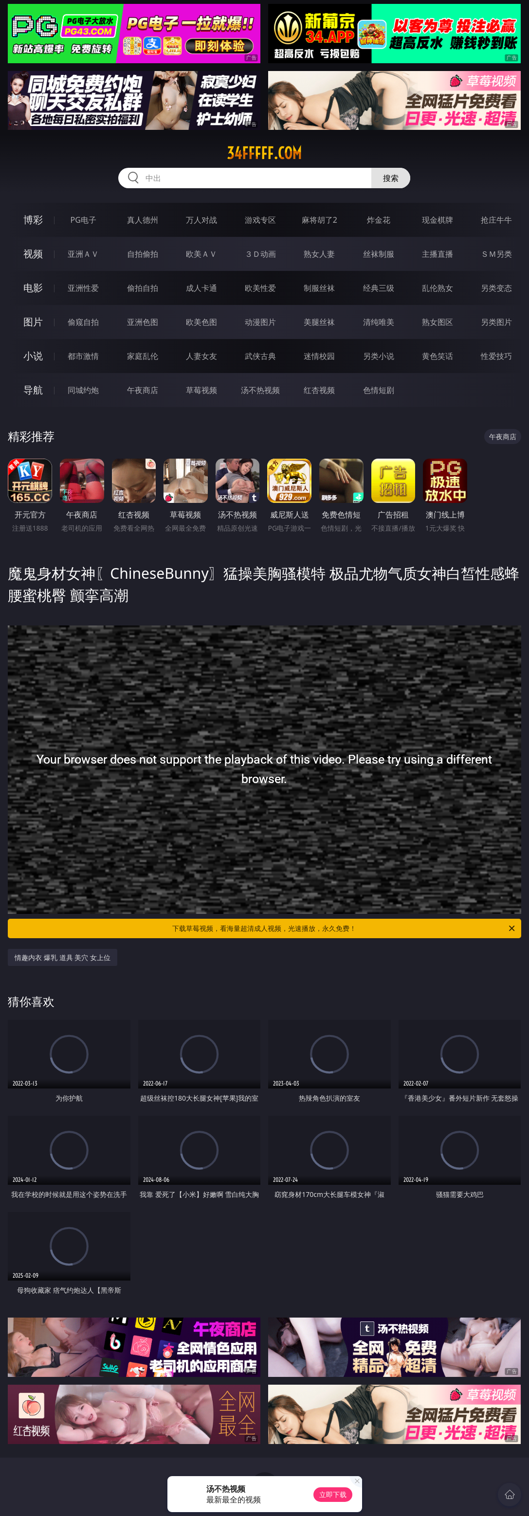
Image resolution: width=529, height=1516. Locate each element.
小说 (33, 355)
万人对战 (201, 219)
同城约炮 (83, 390)
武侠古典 (260, 356)
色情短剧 (378, 390)
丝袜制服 (378, 254)
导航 (33, 389)
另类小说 (378, 356)
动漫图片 (260, 322)
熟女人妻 (319, 254)
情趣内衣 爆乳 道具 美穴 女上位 (62, 957)
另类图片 (496, 322)
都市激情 (83, 356)
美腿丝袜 (319, 322)
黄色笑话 (437, 356)
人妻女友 (201, 356)
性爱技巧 (496, 356)
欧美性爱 (260, 288)
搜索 (391, 178)
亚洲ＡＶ (83, 254)
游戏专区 (260, 219)
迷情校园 (319, 356)
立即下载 (333, 1494)
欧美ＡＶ (201, 254)
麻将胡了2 (319, 219)
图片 (33, 321)
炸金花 (378, 219)
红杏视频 (319, 390)
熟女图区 (437, 322)
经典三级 (378, 288)
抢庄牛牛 (496, 219)
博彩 (33, 219)
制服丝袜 (319, 288)
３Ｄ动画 (260, 254)
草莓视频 (201, 390)
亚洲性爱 (83, 288)
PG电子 (83, 219)
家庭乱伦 (142, 356)
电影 (33, 287)
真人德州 (142, 219)
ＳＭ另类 (496, 254)
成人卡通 (201, 288)
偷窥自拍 (83, 322)
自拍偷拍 (142, 254)
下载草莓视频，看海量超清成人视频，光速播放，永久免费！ (344, 928)
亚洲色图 (142, 322)
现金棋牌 (437, 219)
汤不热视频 (260, 390)
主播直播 (437, 254)
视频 (33, 253)
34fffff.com (264, 153)
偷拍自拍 (142, 288)
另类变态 (496, 288)
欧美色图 (201, 322)
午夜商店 (142, 390)
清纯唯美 (378, 322)
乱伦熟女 (437, 288)
